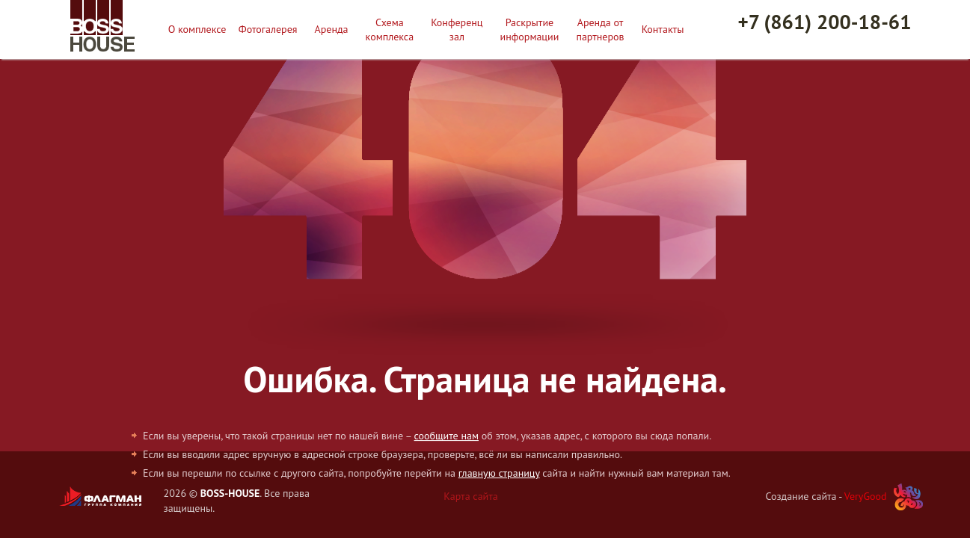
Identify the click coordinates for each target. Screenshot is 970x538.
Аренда (332, 29)
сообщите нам (446, 435)
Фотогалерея (268, 29)
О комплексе (197, 29)
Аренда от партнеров (600, 29)
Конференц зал (456, 29)
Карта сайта (470, 496)
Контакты (663, 29)
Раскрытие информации (529, 29)
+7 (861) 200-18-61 (825, 21)
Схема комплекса (390, 29)
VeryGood (865, 496)
